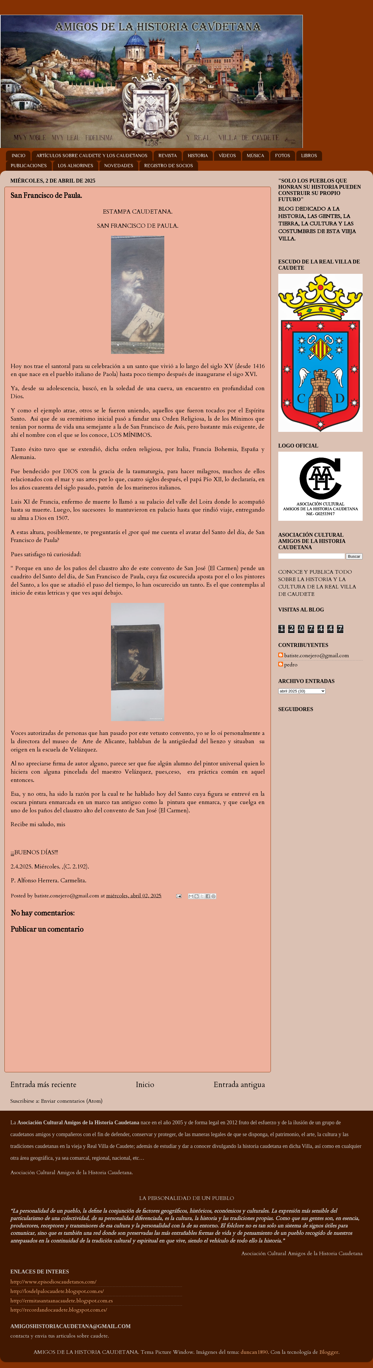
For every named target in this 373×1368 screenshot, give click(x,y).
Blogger (328, 1352)
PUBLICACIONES (29, 165)
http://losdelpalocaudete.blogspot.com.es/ (57, 1291)
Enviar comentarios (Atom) (72, 1101)
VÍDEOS (227, 155)
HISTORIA (198, 155)
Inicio (145, 1085)
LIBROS (309, 155)
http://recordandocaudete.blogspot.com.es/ (58, 1310)
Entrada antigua (239, 1085)
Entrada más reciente (43, 1085)
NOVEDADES (118, 165)
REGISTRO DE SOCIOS (168, 165)
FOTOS (282, 155)
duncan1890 (254, 1352)
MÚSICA (255, 155)
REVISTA (167, 155)
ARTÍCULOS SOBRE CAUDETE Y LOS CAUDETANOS (91, 155)
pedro (291, 665)
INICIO (18, 155)
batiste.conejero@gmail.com (316, 656)
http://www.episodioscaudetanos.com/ (53, 1282)
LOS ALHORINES (75, 165)
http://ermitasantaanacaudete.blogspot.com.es (61, 1300)
